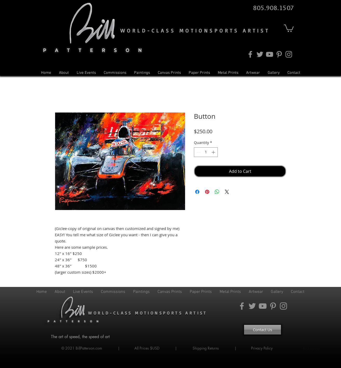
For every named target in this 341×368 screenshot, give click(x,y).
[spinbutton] (206, 152)
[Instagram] (288, 54)
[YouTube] (269, 54)
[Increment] (214, 152)
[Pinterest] (279, 54)
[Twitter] (259, 54)
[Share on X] (227, 192)
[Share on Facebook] (197, 192)
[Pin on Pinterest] (207, 192)
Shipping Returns (206, 348)
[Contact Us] (262, 329)
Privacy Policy (262, 348)
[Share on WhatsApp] (217, 192)
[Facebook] (250, 54)
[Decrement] (198, 152)
